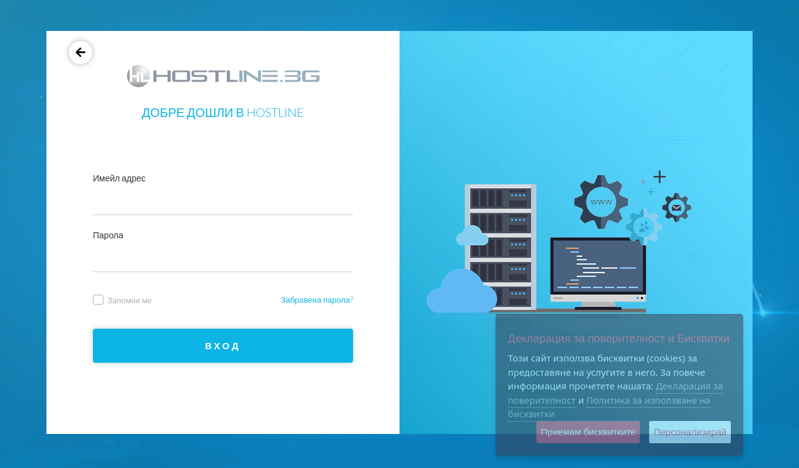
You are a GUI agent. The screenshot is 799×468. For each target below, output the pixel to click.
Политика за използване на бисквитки (609, 407)
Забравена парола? (317, 300)
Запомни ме (122, 300)
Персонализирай (690, 432)
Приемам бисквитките (588, 432)
